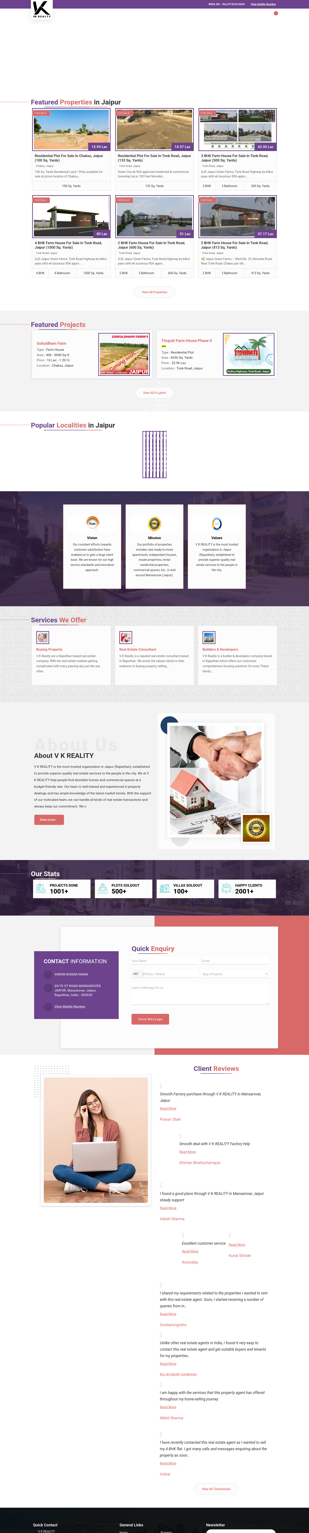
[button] (263, 4)
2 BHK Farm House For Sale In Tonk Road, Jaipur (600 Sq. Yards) (151, 245)
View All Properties (154, 292)
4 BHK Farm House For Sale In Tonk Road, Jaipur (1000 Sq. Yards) (68, 245)
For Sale (41, 113)
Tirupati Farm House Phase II (186, 340)
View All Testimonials (216, 1489)
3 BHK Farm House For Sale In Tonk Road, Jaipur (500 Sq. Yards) (234, 158)
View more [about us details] (47, 820)
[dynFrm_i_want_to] (235, 974)
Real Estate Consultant (137, 649)
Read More (168, 1109)
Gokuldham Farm (51, 343)
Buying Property (49, 649)
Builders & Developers (220, 649)
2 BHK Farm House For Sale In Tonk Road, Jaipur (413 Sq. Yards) (234, 245)
